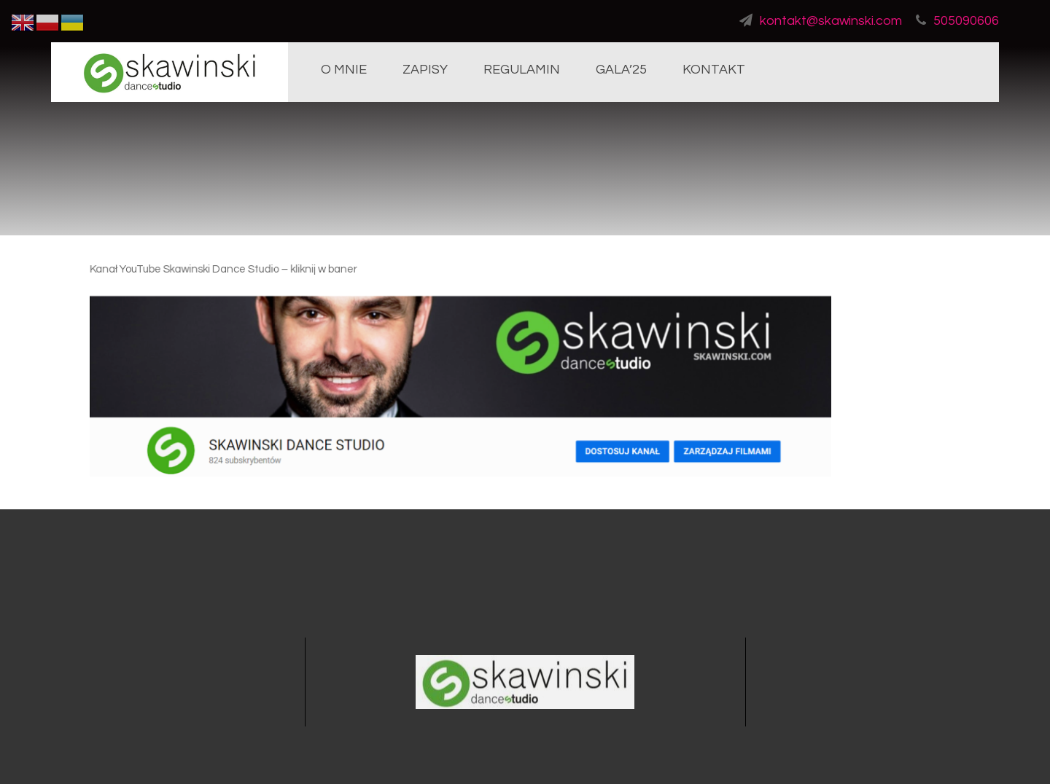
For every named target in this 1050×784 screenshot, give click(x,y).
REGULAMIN (521, 70)
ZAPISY (425, 70)
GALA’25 (621, 70)
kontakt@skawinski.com (820, 21)
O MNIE (344, 70)
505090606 (957, 21)
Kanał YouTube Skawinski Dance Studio (193, 272)
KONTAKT (713, 70)
